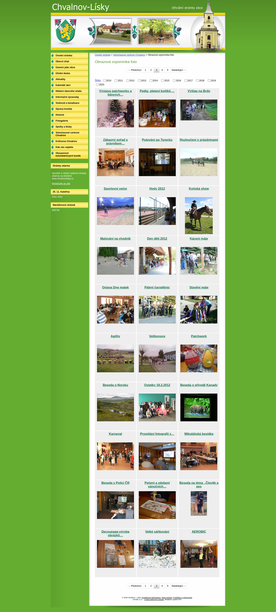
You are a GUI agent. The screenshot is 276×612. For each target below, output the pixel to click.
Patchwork (199, 336)
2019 (213, 80)
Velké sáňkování (157, 531)
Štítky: (98, 80)
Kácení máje (199, 238)
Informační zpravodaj (67, 97)
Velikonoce (157, 336)
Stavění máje (198, 287)
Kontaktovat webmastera (151, 598)
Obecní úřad (62, 61)
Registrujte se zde (61, 183)
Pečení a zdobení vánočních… (157, 484)
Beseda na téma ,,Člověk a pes (198, 484)
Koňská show (199, 188)
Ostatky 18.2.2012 (157, 385)
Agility (115, 336)
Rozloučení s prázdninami (199, 139)
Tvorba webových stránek (154, 600)
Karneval (115, 434)
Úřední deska (63, 73)
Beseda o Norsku (115, 385)
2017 (190, 80)
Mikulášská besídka (198, 434)
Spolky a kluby (64, 126)
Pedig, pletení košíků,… (157, 91)
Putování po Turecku (157, 139)
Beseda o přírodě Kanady (199, 385)
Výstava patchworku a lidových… (115, 92)
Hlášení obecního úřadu (69, 91)
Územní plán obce (65, 67)
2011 (120, 80)
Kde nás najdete (64, 147)
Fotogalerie (62, 120)
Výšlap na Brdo (199, 91)
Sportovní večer (115, 188)
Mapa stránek (167, 598)
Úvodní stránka (102, 55)
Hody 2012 (157, 188)
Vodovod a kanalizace (67, 103)
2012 (132, 80)
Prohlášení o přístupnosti (182, 598)
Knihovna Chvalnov (66, 141)
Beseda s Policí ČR (115, 483)
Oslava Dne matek (115, 287)
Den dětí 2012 (157, 238)
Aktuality (60, 79)
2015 (166, 80)
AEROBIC (199, 531)
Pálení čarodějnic (157, 287)
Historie (60, 115)
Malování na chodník (115, 238)
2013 (143, 80)
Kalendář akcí (63, 85)
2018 (201, 80)
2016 (178, 80)
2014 (155, 80)
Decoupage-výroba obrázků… (115, 533)
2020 (101, 84)
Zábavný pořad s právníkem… (115, 141)
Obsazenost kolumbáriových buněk (68, 154)
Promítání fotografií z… (157, 434)
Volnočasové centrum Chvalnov (129, 55)
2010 (108, 80)
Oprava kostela (64, 109)
